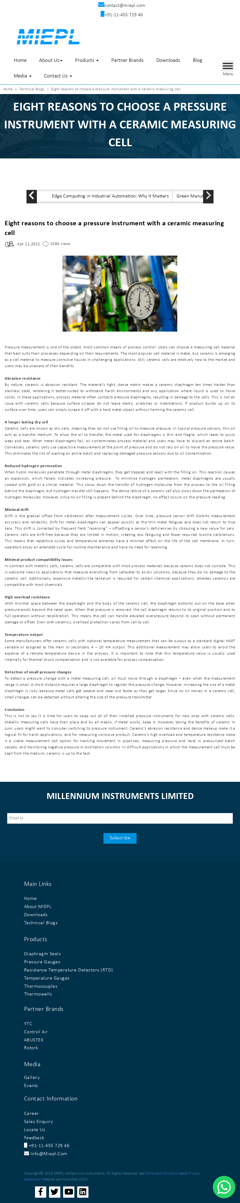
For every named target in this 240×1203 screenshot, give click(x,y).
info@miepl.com (46, 1153)
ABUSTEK (34, 1040)
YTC (28, 1023)
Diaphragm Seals (42, 953)
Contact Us (58, 76)
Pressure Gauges (42, 962)
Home (20, 60)
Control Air (36, 1032)
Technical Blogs (32, 89)
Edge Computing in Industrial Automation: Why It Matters (110, 196)
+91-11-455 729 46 (47, 1145)
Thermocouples (41, 986)
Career (31, 1113)
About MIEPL (38, 906)
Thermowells (38, 994)
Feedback (34, 1138)
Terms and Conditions (163, 1173)
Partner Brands (127, 60)
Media (23, 76)
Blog (197, 60)
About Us (50, 60)
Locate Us (34, 1129)
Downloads (168, 60)
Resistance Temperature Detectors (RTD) (68, 970)
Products (87, 60)
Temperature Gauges (47, 978)
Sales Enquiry (38, 1121)
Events (31, 1085)
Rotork (31, 1048)
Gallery (32, 1077)
